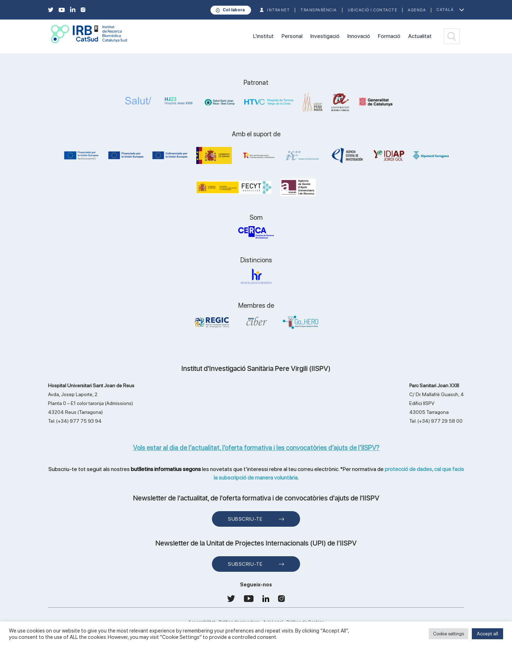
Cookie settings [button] (448, 633)
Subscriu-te (245, 519)
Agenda (417, 10)
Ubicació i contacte (373, 10)
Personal (292, 36)
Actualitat (420, 36)
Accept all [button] (487, 633)
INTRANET (278, 10)
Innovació (358, 36)
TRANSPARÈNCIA (318, 10)
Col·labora (234, 9)
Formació (389, 36)
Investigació (325, 36)
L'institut (263, 36)
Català (445, 9)
